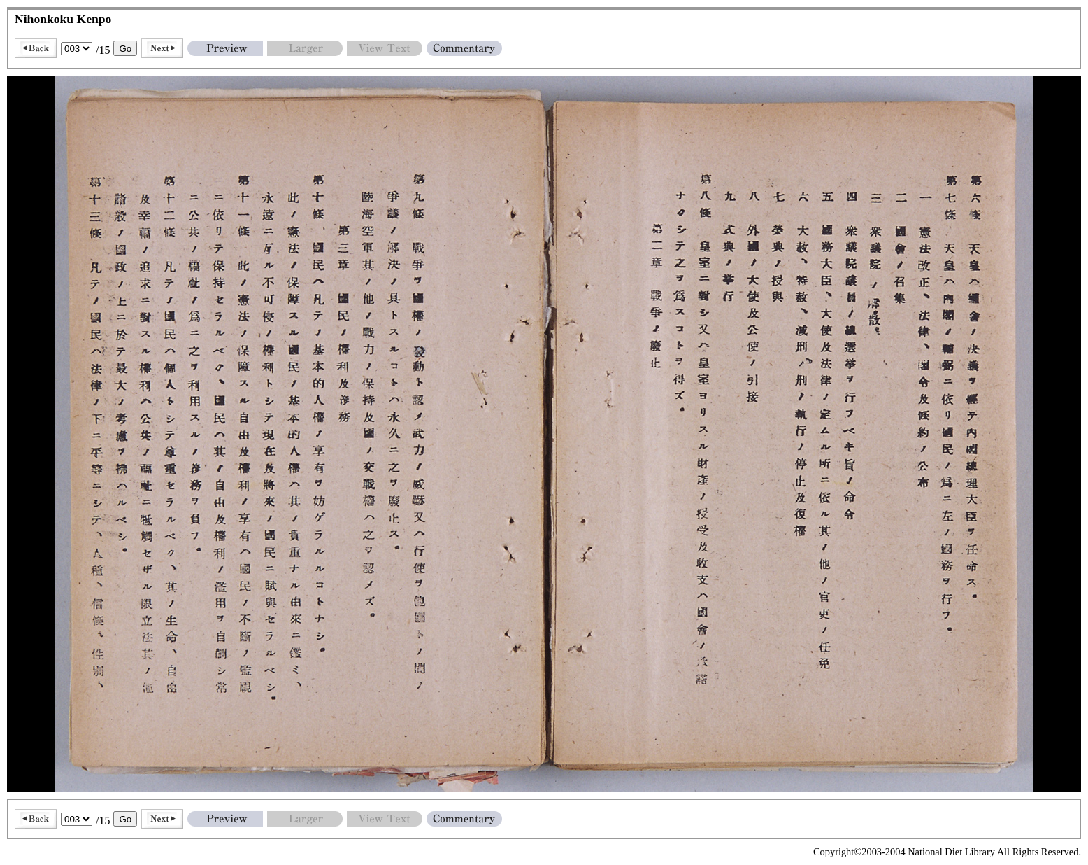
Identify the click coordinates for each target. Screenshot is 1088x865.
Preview (225, 48)
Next (162, 48)
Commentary (464, 48)
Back (36, 48)
